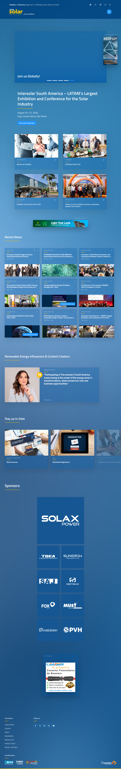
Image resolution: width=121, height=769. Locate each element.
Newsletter (9, 740)
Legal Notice (9, 725)
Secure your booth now (27, 123)
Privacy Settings (11, 747)
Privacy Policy (10, 743)
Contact (8, 728)
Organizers (9, 736)
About (7, 732)
